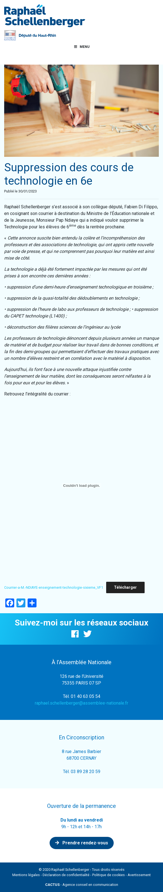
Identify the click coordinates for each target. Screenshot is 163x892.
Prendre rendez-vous (81, 842)
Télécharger (125, 587)
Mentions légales (26, 875)
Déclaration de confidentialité (66, 875)
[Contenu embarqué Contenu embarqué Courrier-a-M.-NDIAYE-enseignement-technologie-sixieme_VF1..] (81, 485)
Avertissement (139, 875)
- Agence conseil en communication (81, 885)
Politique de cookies (108, 875)
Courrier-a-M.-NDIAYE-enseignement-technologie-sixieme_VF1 (53, 587)
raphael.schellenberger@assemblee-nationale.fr (81, 703)
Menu (82, 47)
